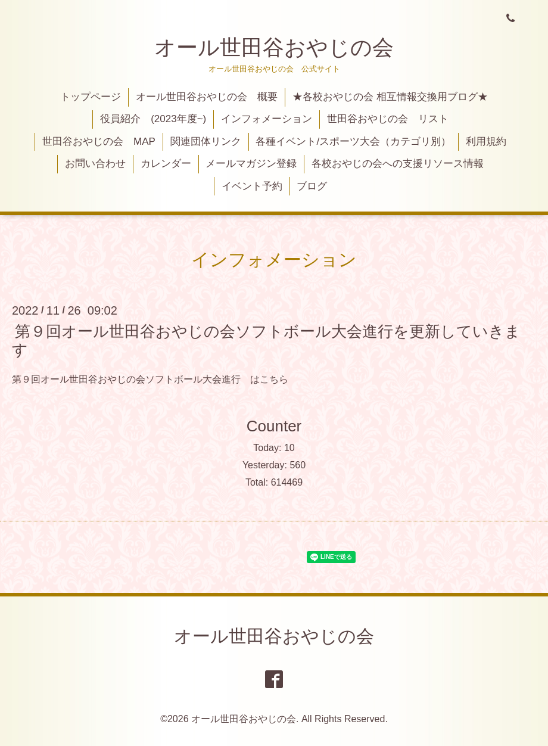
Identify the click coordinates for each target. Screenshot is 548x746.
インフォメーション (266, 119)
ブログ (312, 186)
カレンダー (166, 163)
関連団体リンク (205, 141)
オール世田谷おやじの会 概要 (207, 96)
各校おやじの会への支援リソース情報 (398, 163)
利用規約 (486, 141)
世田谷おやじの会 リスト (388, 119)
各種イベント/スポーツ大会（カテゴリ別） (353, 141)
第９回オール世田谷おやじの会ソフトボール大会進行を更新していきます (266, 340)
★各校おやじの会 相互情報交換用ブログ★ (390, 96)
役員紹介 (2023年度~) (153, 119)
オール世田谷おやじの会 (274, 47)
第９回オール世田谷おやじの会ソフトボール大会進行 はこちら (150, 379)
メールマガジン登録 (251, 163)
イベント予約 (252, 186)
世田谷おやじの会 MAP (98, 141)
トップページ (90, 96)
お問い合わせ (95, 163)
